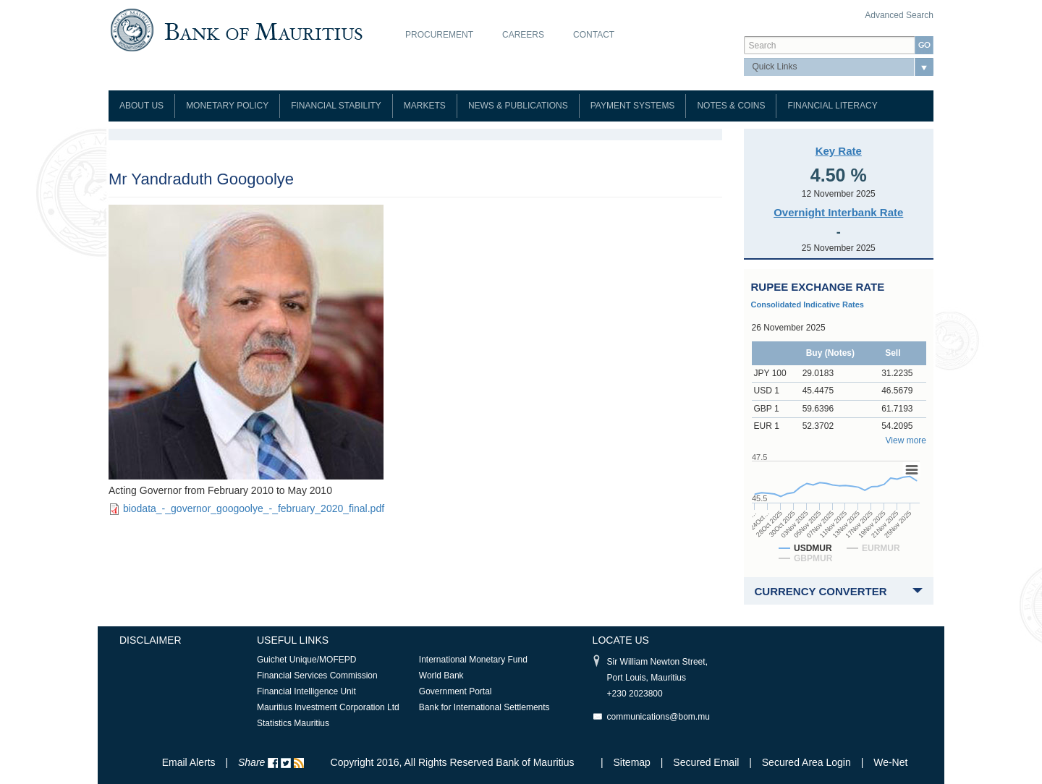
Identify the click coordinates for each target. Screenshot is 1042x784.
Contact (593, 35)
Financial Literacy (832, 106)
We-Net (890, 762)
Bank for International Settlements (484, 707)
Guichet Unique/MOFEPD (306, 660)
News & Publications (518, 106)
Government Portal (455, 691)
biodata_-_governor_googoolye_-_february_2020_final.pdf (253, 508)
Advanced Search (899, 15)
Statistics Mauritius (293, 723)
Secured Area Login (806, 762)
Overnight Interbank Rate (838, 212)
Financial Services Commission (317, 675)
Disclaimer (150, 640)
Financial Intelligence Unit (306, 691)
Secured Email (706, 762)
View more (906, 440)
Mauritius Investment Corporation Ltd (328, 707)
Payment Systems (632, 106)
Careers (523, 35)
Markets (425, 106)
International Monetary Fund (473, 660)
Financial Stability (336, 106)
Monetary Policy (227, 106)
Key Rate (839, 151)
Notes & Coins (731, 106)
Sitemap (633, 762)
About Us (141, 106)
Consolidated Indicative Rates (807, 304)
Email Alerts (189, 762)
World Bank (441, 675)
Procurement (439, 35)
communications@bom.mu (658, 717)
